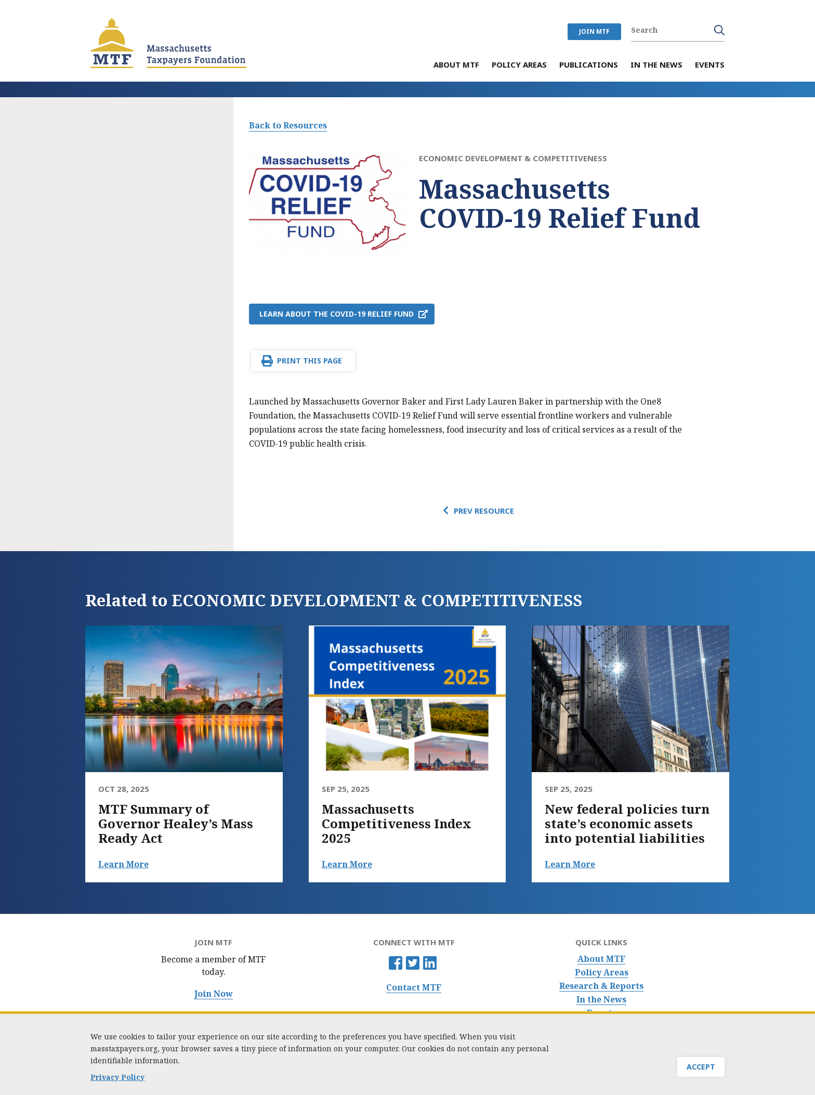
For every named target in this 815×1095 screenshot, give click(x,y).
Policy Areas (601, 972)
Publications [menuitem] (588, 65)
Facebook (395, 963)
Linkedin (430, 963)
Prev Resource (484, 510)
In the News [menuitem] (656, 65)
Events (601, 1013)
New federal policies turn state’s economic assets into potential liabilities (627, 823)
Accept (701, 1070)
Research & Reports (601, 986)
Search (719, 30)
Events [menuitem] (710, 65)
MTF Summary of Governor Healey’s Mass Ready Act (175, 823)
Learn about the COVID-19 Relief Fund (336, 314)
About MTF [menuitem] (456, 65)
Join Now (213, 993)
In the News (601, 999)
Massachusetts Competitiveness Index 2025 (396, 823)
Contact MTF (413, 987)
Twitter (412, 963)
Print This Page (309, 361)
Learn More (123, 864)
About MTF (601, 959)
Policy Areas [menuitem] (519, 65)
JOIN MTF (594, 31)
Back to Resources (288, 125)
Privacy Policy (117, 1080)
